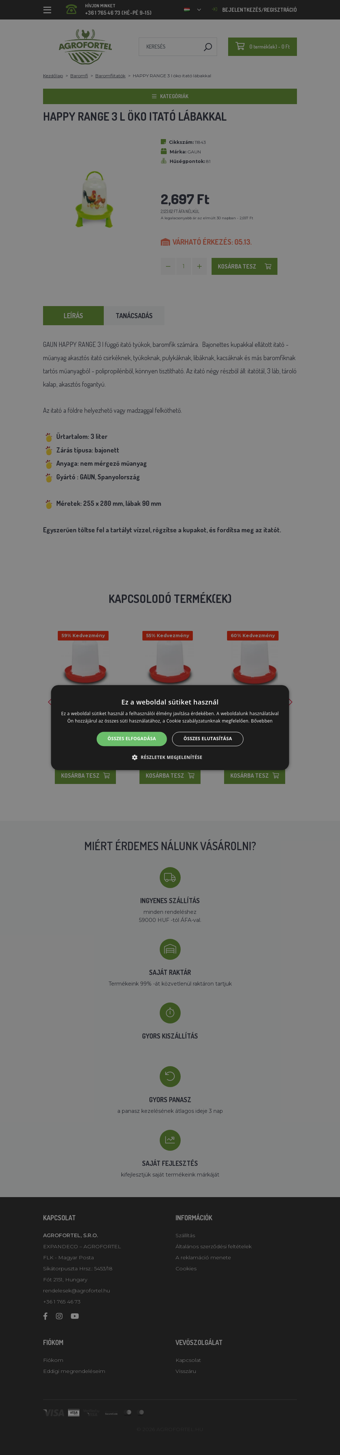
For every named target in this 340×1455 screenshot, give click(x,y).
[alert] (170, 727)
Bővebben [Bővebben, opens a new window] (262, 721)
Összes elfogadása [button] (131, 739)
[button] (170, 757)
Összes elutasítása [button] (208, 739)
